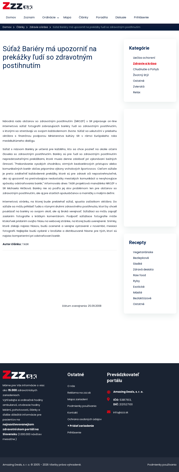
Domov (11, 17)
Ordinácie (49, 17)
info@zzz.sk (120, 412)
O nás (71, 386)
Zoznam (29, 17)
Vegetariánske (143, 252)
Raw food (139, 275)
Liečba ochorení (144, 58)
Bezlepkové (141, 258)
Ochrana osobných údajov (84, 419)
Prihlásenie (141, 17)
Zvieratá (138, 87)
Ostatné (138, 81)
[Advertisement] (60, 94)
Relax (136, 92)
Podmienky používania (81, 406)
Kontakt (72, 412)
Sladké (137, 264)
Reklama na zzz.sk (79, 392)
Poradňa (102, 17)
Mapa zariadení (77, 399)
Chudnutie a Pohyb (146, 69)
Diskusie (120, 17)
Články (83, 17)
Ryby (136, 281)
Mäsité (137, 293)
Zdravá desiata (143, 269)
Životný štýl (141, 75)
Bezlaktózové (142, 298)
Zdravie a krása (39, 27)
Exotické (139, 287)
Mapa (67, 17)
